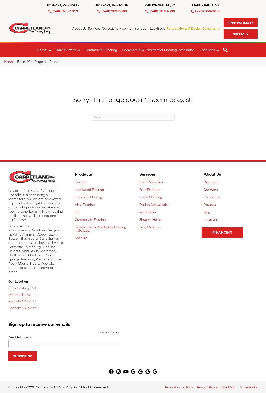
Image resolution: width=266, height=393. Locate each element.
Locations (207, 50)
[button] (241, 22)
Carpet (42, 50)
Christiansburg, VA (22, 288)
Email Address (19, 337)
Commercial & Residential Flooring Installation (158, 50)
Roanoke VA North (22, 308)
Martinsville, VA (20, 294)
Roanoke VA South (22, 301)
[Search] (133, 117)
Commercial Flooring (100, 50)
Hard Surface (66, 50)
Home (9, 62)
